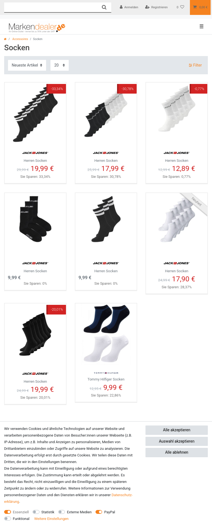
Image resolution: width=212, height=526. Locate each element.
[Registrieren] (156, 7)
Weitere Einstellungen (51, 519)
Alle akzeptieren (176, 430)
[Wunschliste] (180, 7)
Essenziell (21, 512)
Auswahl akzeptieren (177, 441)
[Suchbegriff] (50, 7)
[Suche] (104, 7)
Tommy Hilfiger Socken (106, 374)
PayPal (109, 512)
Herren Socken (35, 155)
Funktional (21, 519)
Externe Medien (79, 512)
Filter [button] (195, 65)
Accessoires (20, 39)
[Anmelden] (129, 7)
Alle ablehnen (176, 452)
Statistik (47, 512)
